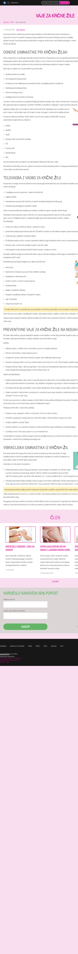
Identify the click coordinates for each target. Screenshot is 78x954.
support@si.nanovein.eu (7, 656)
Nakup (25, 627)
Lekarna (54, 646)
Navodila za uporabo (17, 646)
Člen (45, 646)
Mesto (38, 646)
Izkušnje (3, 646)
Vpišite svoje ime (9, 599)
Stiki (61, 646)
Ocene (30, 646)
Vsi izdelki (55, 581)
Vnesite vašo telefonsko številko (14, 611)
